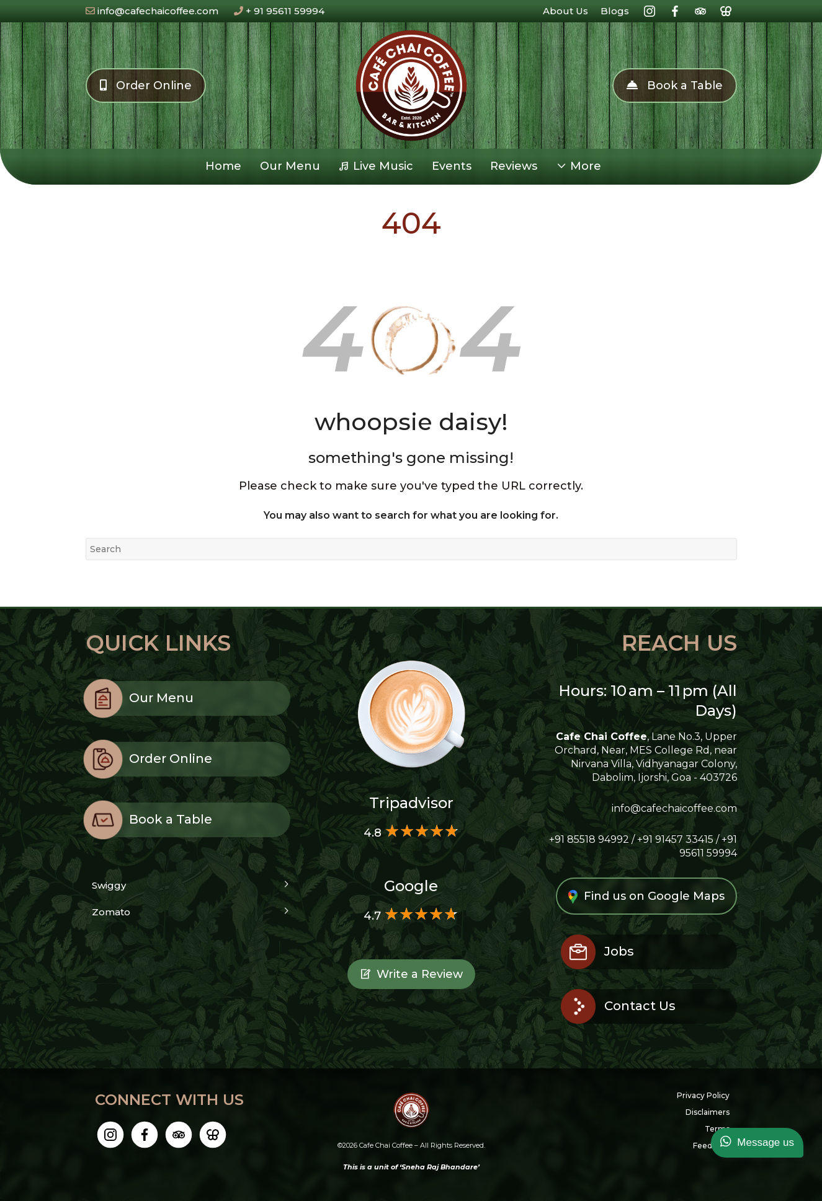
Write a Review (411, 976)
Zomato (111, 912)
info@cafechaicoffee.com (152, 11)
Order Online (146, 85)
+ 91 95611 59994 (279, 11)
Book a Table (675, 85)
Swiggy (109, 885)
